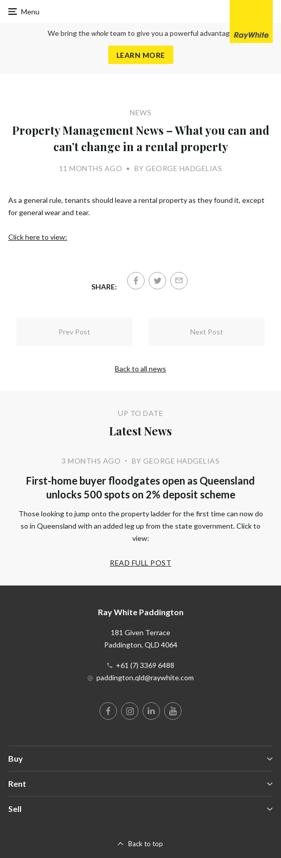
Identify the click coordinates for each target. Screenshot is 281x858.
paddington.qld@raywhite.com (145, 677)
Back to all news (140, 368)
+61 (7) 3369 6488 (145, 665)
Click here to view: (37, 237)
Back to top (145, 844)
